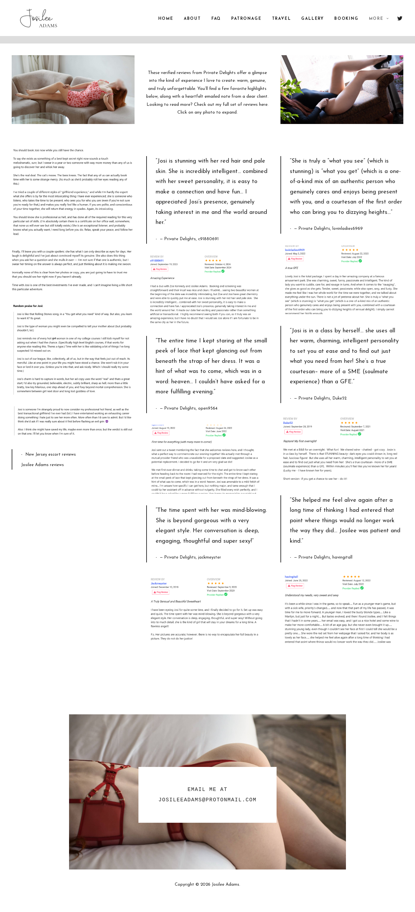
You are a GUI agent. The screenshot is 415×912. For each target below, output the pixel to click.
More (379, 23)
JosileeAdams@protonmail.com (207, 800)
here (263, 104)
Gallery (312, 23)
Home (165, 23)
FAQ (216, 23)
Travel (281, 23)
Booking (346, 23)
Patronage (246, 23)
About (192, 23)
